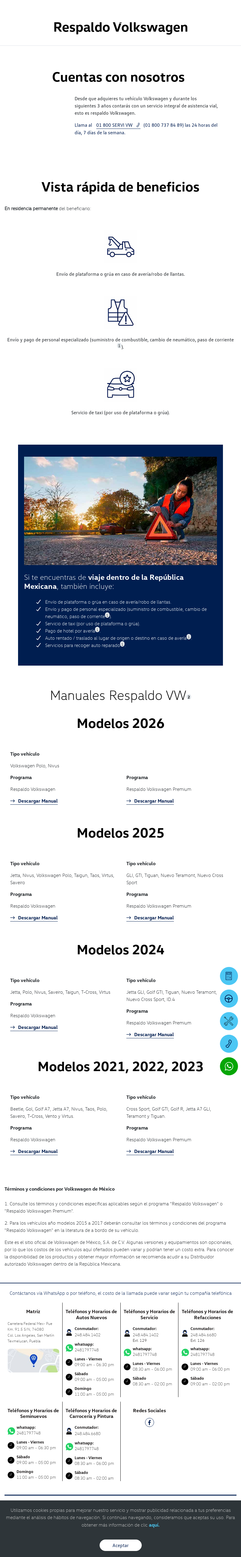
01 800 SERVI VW (118, 125)
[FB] (149, 1423)
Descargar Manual (34, 801)
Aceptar (121, 1545)
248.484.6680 (87, 1433)
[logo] (120, 21)
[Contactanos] (152, 9)
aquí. (154, 1525)
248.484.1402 (87, 1334)
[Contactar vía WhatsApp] (229, 1066)
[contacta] (33, 1360)
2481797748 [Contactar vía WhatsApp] (91, 1347)
